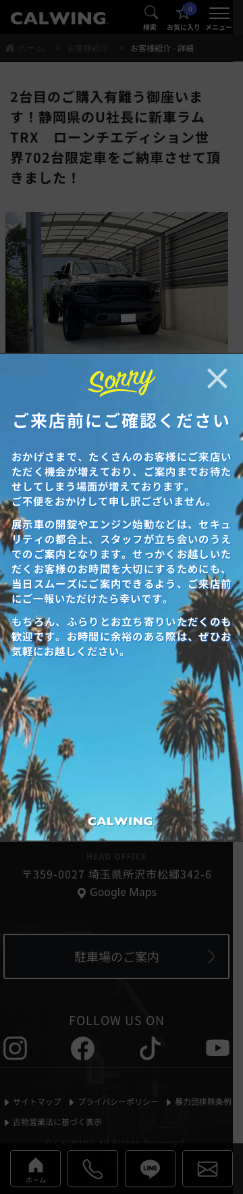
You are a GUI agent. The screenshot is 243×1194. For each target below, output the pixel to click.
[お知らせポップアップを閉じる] (217, 378)
